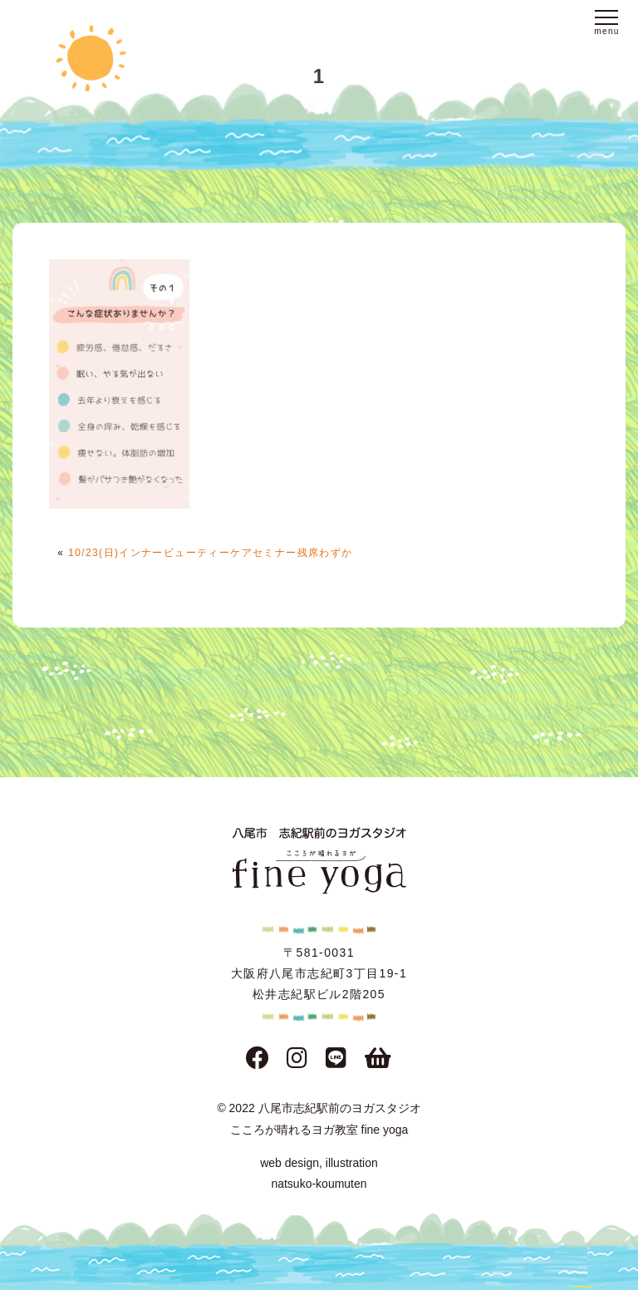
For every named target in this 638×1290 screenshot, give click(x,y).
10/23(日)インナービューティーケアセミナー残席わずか (210, 553)
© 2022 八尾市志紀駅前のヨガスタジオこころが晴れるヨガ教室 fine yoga (318, 1118)
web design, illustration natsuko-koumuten (319, 1173)
